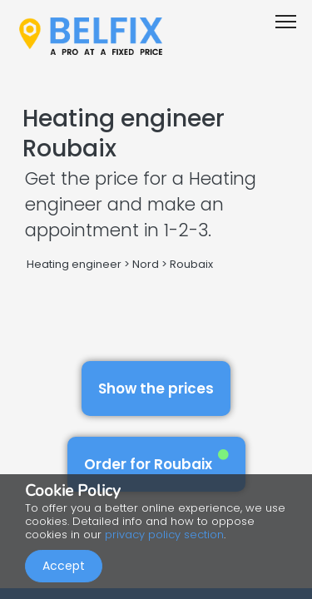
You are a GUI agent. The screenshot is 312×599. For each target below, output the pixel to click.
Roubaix (191, 264)
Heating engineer (74, 264)
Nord (145, 264)
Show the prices (156, 389)
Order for (156, 461)
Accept (63, 565)
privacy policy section (164, 534)
